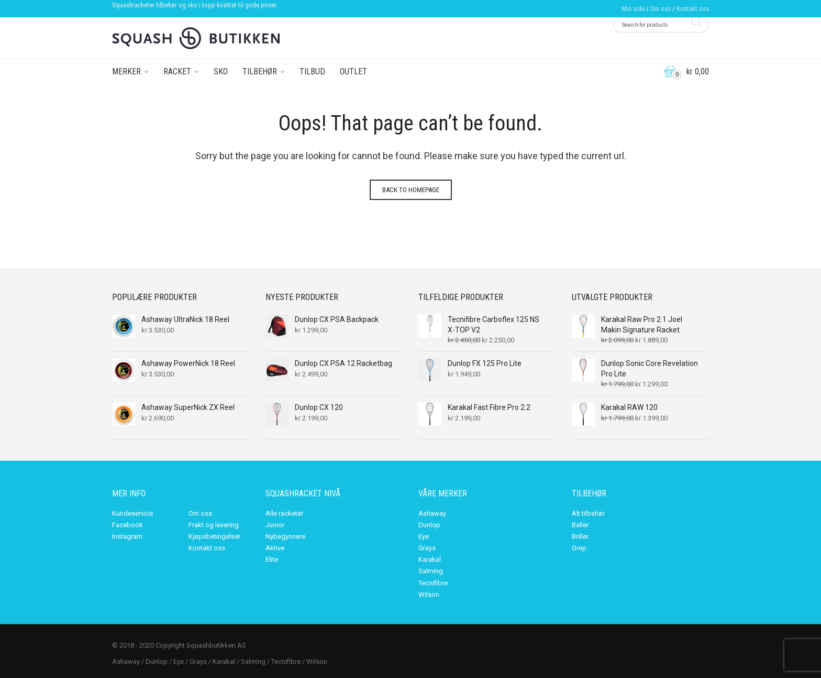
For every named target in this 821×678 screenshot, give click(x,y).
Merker (126, 71)
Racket (177, 71)
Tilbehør (259, 71)
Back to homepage (410, 190)
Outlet (353, 71)
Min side (633, 9)
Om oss (660, 9)
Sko (221, 71)
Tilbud (312, 71)
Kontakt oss (692, 9)
